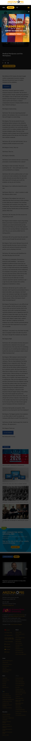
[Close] (28, 12)
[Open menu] (28, 7)
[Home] (15, 2)
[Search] (17, 7)
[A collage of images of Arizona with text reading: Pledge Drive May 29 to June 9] (15, 14)
